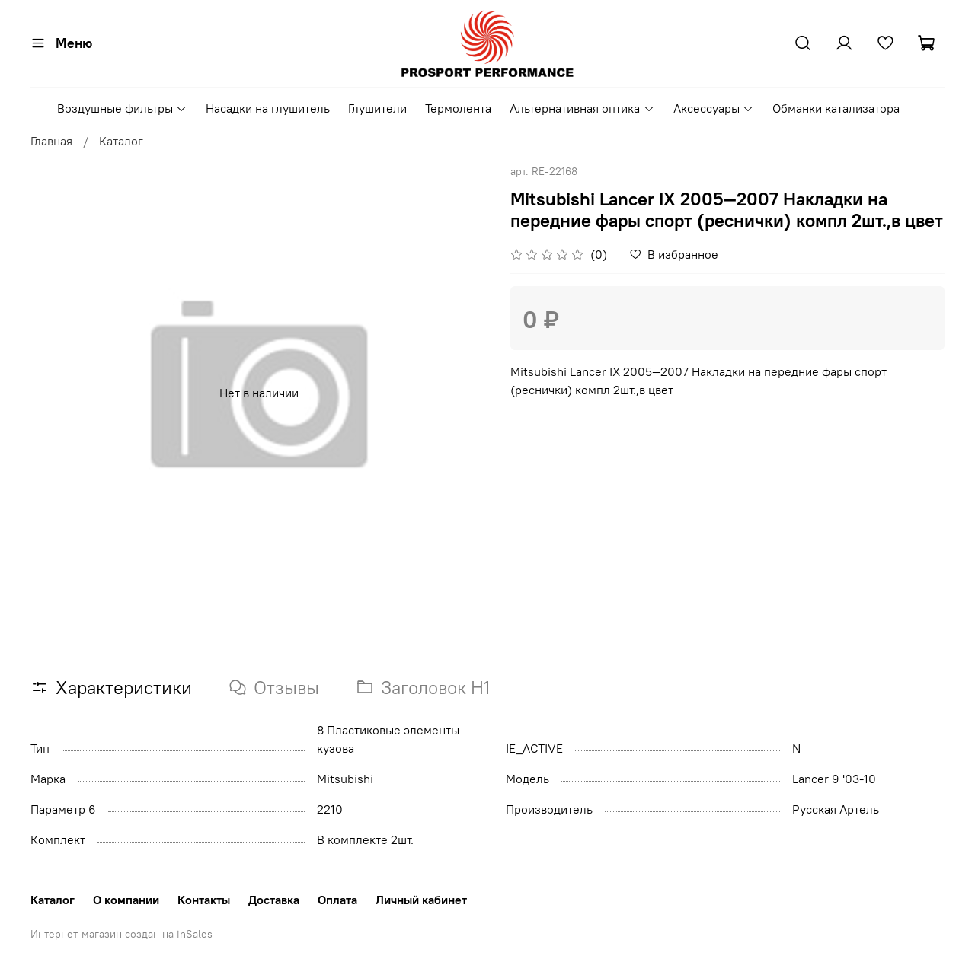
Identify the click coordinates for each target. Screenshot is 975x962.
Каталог (121, 140)
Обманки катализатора (836, 108)
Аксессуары (713, 108)
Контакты (203, 899)
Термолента (458, 108)
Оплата (337, 899)
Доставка (273, 899)
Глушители (377, 108)
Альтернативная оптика (582, 108)
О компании (126, 899)
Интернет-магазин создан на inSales (121, 934)
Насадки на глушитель (268, 108)
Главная (51, 140)
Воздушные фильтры (122, 108)
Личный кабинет (421, 899)
